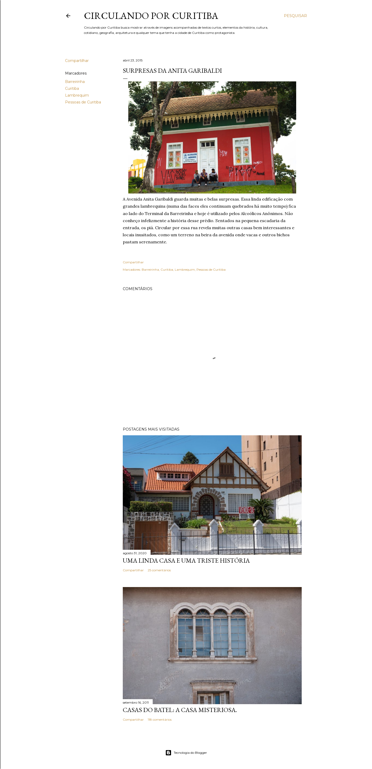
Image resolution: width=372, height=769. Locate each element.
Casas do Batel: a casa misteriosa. (180, 710)
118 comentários (160, 719)
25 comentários (159, 570)
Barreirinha (75, 81)
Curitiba (72, 88)
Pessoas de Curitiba (83, 102)
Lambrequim (77, 95)
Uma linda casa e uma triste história (186, 560)
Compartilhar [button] (77, 60)
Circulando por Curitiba (151, 15)
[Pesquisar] (295, 15)
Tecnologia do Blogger (186, 753)
